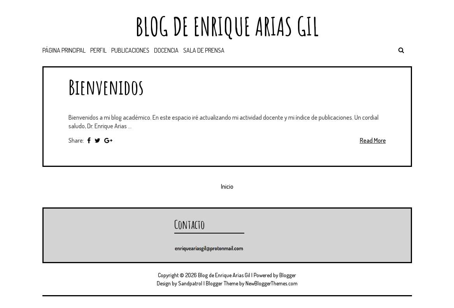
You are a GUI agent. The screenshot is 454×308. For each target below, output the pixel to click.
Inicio (227, 186)
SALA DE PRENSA (203, 50)
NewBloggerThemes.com (271, 283)
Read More (373, 140)
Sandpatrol (190, 283)
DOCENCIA (166, 50)
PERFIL (98, 50)
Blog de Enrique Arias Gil (227, 26)
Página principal (64, 50)
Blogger (287, 275)
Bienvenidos (106, 87)
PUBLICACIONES (130, 50)
